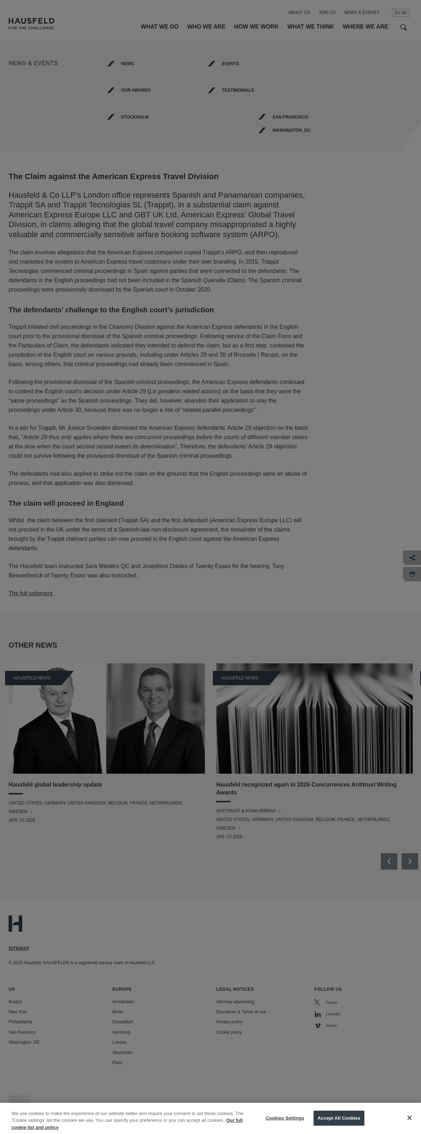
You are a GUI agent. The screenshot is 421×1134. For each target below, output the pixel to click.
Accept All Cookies (338, 1123)
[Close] (409, 1123)
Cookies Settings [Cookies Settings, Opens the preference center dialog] (284, 1123)
